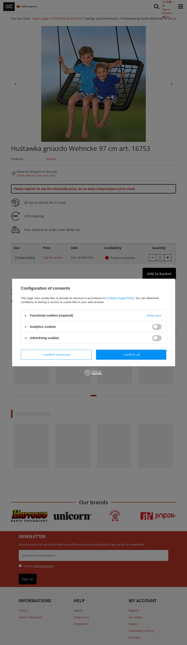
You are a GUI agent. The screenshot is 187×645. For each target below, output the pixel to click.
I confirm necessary (56, 354)
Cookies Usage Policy (120, 298)
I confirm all (131, 354)
